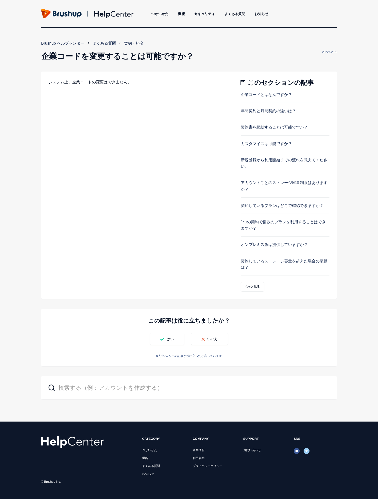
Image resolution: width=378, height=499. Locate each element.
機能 (181, 14)
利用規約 (199, 458)
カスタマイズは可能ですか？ (266, 144)
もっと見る (252, 286)
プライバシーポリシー (207, 466)
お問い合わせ (252, 450)
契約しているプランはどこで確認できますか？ (282, 205)
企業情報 (199, 450)
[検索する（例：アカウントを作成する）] (189, 387)
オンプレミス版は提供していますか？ (274, 244)
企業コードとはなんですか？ (266, 94)
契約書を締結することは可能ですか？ (274, 127)
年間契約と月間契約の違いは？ (268, 111)
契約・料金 (134, 43)
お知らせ (261, 14)
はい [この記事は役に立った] (170, 339)
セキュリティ (204, 14)
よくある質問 (234, 14)
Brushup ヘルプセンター (63, 43)
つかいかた (160, 14)
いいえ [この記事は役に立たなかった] (212, 339)
